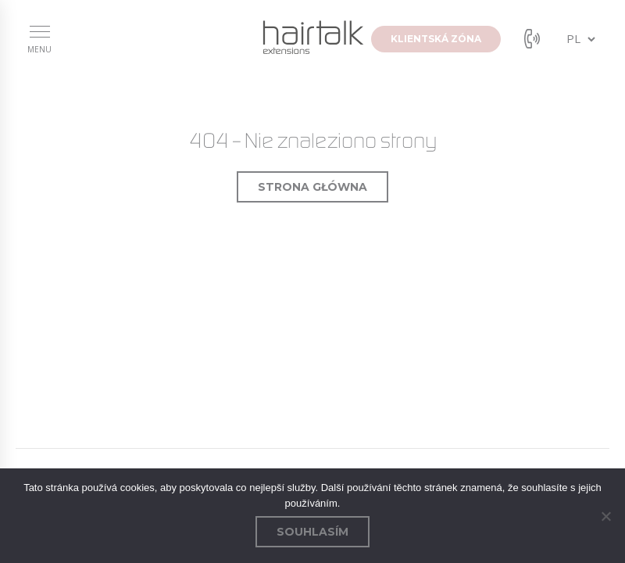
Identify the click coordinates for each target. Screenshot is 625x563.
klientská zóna (436, 39)
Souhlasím (312, 532)
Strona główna (312, 187)
